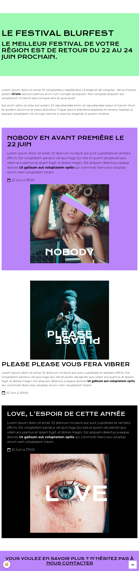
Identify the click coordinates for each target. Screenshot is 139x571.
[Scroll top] (133, 565)
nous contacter (69, 563)
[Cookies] (6, 564)
